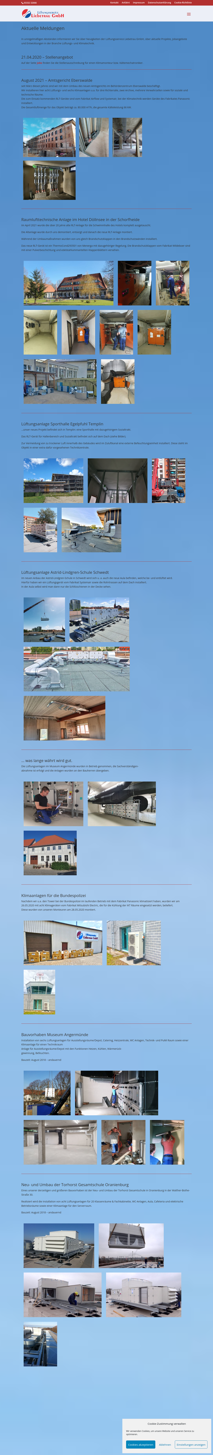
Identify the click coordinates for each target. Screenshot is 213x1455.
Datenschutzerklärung (159, 3)
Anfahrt (126, 3)
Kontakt (114, 3)
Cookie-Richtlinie (183, 3)
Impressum (139, 3)
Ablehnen (165, 1444)
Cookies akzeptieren (140, 1444)
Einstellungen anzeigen (191, 1444)
